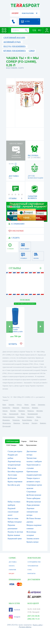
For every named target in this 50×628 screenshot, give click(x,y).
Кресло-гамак (13, 518)
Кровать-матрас (33, 542)
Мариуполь (25, 408)
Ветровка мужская (34, 502)
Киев (4, 404)
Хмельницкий (13, 414)
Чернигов (21, 411)
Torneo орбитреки (33, 498)
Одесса (19, 404)
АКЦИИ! (15, 13)
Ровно (23, 414)
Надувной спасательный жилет (13, 511)
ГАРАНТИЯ (12, 569)
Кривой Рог (6, 408)
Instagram (14, 617)
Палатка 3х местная (15, 532)
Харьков (11, 404)
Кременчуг (30, 417)
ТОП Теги (33, 441)
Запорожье (41, 404)
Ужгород (34, 423)
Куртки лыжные (14, 535)
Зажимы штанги (33, 539)
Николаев (16, 408)
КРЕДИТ (11, 573)
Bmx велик (12, 468)
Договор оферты (25, 627)
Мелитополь (6, 423)
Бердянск (26, 423)
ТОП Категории (12, 441)
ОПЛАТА (12, 566)
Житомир (39, 411)
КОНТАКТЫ (31, 573)
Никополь (16, 423)
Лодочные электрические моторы (32, 511)
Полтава (13, 411)
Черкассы (30, 411)
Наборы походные (15, 522)
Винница (35, 408)
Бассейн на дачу (14, 485)
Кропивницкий (33, 414)
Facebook (14, 610)
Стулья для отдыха (15, 451)
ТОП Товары (11, 445)
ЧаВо (21, 445)
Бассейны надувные (15, 472)
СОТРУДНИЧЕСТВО (34, 562)
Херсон (4, 411)
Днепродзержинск (8, 417)
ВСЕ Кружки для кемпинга (25, 303)
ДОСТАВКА (13, 562)
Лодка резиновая (33, 505)
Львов (33, 404)
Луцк (36, 420)
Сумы (4, 414)
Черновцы (20, 417)
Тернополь (15, 420)
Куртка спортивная (15, 482)
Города (23, 441)
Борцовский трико (15, 539)
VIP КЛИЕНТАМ (33, 566)
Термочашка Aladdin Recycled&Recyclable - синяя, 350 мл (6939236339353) (16, 332)
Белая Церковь (27, 420)
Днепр (26, 404)
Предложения (31, 445)
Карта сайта (37, 625)
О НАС (30, 569)
